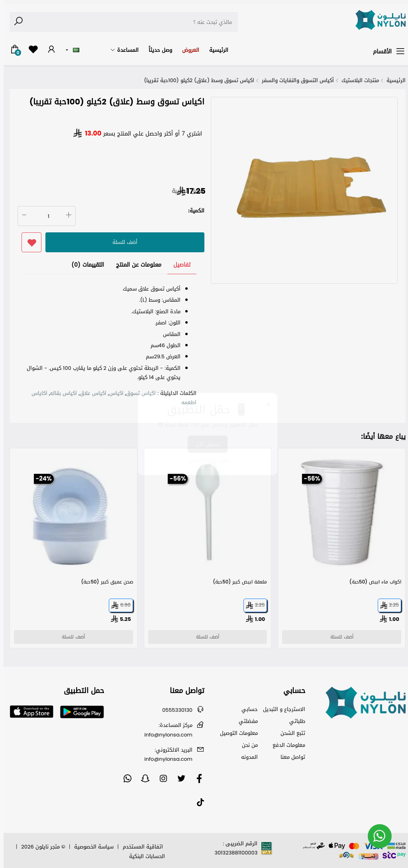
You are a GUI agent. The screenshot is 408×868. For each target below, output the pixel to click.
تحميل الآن (204, 444)
